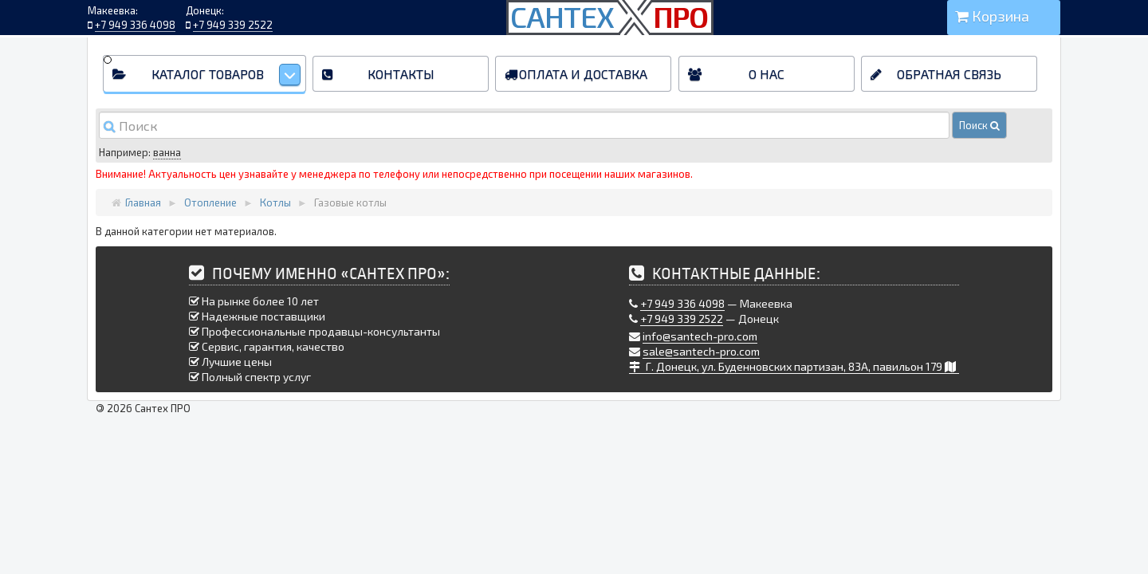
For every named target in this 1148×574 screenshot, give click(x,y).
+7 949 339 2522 (233, 24)
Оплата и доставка (583, 73)
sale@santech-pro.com (701, 351)
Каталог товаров (225, 75)
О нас (766, 73)
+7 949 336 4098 (135, 24)
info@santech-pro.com (700, 336)
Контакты (401, 73)
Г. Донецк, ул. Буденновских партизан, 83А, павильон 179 (794, 366)
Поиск (979, 125)
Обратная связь (949, 73)
